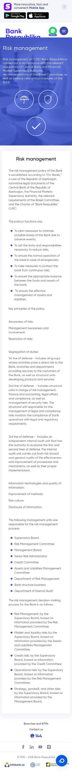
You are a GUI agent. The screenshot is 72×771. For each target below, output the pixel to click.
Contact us (36, 729)
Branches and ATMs (36, 723)
